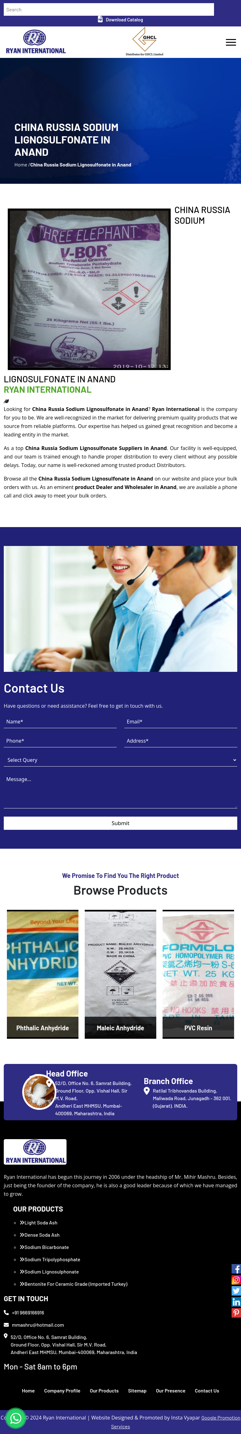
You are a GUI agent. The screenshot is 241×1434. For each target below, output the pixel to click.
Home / (22, 164)
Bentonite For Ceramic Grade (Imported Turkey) (73, 1284)
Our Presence (170, 1390)
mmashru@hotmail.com (34, 1325)
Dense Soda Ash (39, 1235)
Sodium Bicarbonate (44, 1247)
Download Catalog (120, 19)
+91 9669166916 (24, 1312)
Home (28, 1390)
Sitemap (137, 1390)
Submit (121, 823)
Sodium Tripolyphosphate (49, 1259)
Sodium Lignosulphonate (49, 1271)
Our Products (104, 1390)
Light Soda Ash (38, 1222)
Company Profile (62, 1390)
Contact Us (207, 1390)
